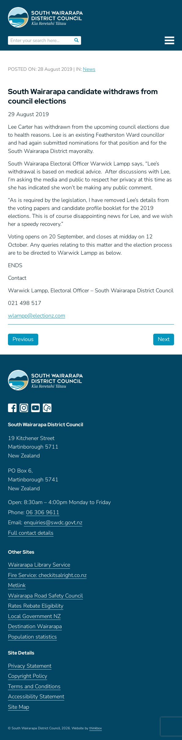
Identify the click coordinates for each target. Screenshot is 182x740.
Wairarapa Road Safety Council (45, 595)
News (89, 69)
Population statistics (32, 636)
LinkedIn (58, 408)
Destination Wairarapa (35, 626)
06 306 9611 (42, 512)
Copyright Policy (27, 676)
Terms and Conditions (34, 686)
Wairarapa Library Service (39, 564)
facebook (12, 408)
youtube (35, 408)
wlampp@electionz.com (36, 315)
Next (163, 339)
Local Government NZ (34, 616)
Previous (23, 339)
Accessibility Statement (36, 696)
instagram (24, 408)
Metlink (17, 585)
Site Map (18, 707)
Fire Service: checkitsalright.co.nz (47, 575)
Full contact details (31, 533)
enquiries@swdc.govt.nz (53, 522)
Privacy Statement (29, 666)
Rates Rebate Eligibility (35, 605)
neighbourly (47, 408)
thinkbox (95, 728)
